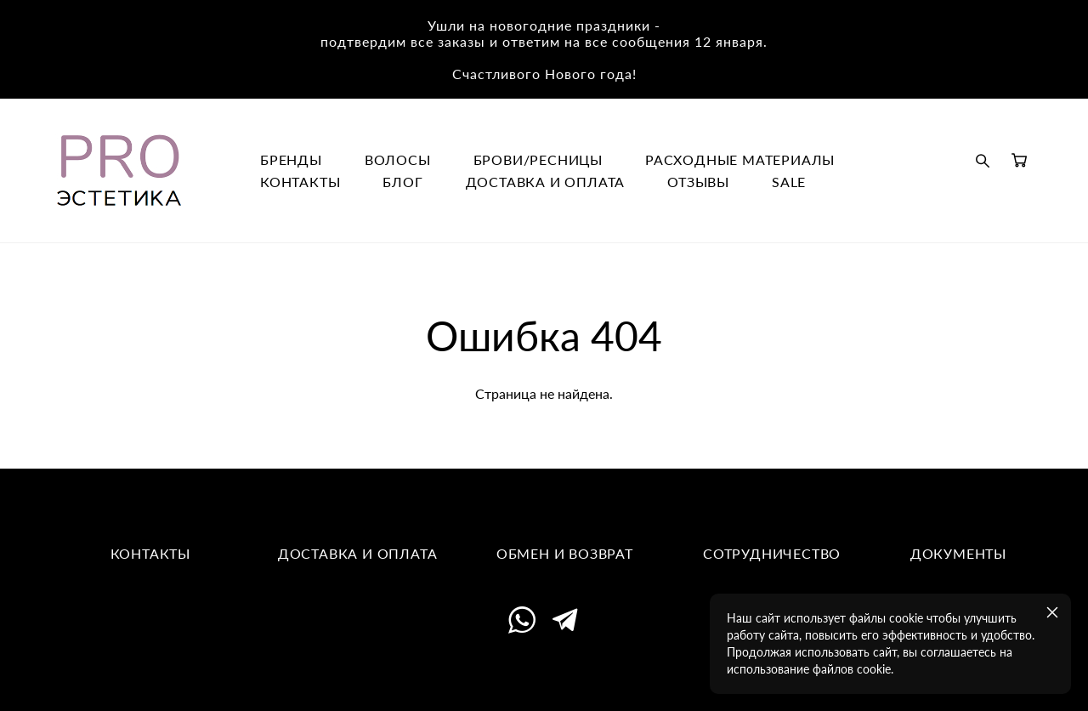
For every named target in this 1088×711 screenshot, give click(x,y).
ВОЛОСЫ (398, 160)
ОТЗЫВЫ (698, 182)
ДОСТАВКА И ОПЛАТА (546, 182)
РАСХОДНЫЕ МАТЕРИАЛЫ (740, 160)
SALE (789, 182)
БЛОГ (402, 182)
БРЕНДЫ (291, 160)
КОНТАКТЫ (300, 182)
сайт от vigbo (544, 672)
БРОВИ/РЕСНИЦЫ (538, 160)
